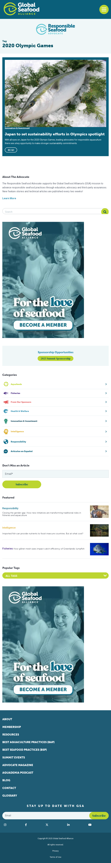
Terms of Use (55, 857)
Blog (6, 780)
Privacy (55, 851)
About (7, 719)
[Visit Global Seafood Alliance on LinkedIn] (76, 824)
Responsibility (10, 508)
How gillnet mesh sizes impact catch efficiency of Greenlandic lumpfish (49, 549)
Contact (9, 788)
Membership (11, 727)
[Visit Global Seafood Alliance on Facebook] (33, 824)
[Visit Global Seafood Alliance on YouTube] (98, 824)
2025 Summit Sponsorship (55, 358)
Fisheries (7, 548)
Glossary (9, 795)
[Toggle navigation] (104, 9)
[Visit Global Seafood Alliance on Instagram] (12, 824)
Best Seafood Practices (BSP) (24, 749)
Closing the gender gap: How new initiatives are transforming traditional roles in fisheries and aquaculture (41, 514)
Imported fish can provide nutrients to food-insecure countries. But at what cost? (42, 533)
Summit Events (13, 757)
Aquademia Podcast (17, 772)
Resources (10, 734)
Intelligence (9, 527)
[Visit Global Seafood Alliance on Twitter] (55, 824)
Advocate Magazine (17, 765)
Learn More (9, 198)
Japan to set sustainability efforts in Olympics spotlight (55, 134)
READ (11, 150)
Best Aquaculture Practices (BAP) (28, 742)
